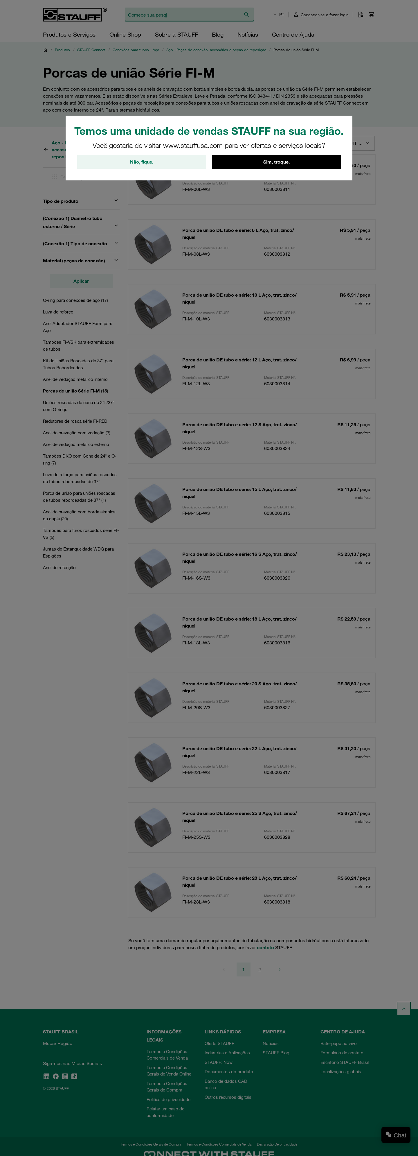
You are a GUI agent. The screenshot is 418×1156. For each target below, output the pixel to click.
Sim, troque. (276, 162)
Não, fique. (141, 162)
